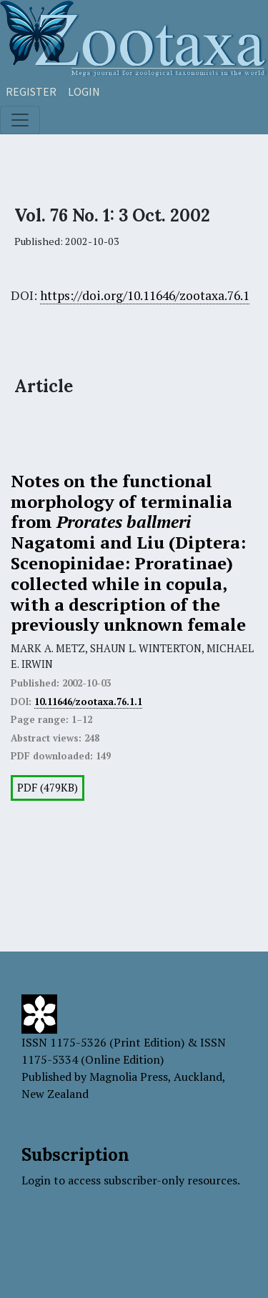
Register (31, 91)
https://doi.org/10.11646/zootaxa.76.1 (144, 295)
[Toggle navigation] (20, 120)
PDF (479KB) (47, 787)
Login (84, 91)
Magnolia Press (128, 1076)
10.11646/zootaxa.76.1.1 (88, 701)
